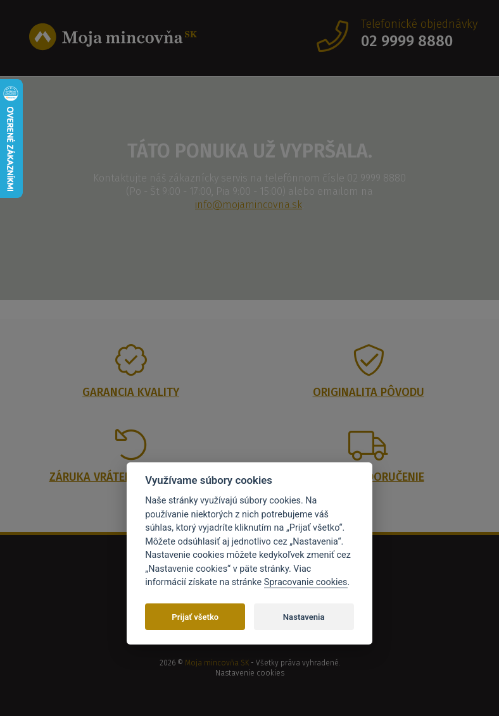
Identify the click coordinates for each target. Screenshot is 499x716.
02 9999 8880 (407, 41)
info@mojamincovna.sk (248, 205)
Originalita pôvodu (368, 392)
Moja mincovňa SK (217, 662)
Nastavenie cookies (249, 673)
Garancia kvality (130, 392)
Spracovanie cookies (306, 582)
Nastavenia (304, 617)
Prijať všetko (195, 617)
